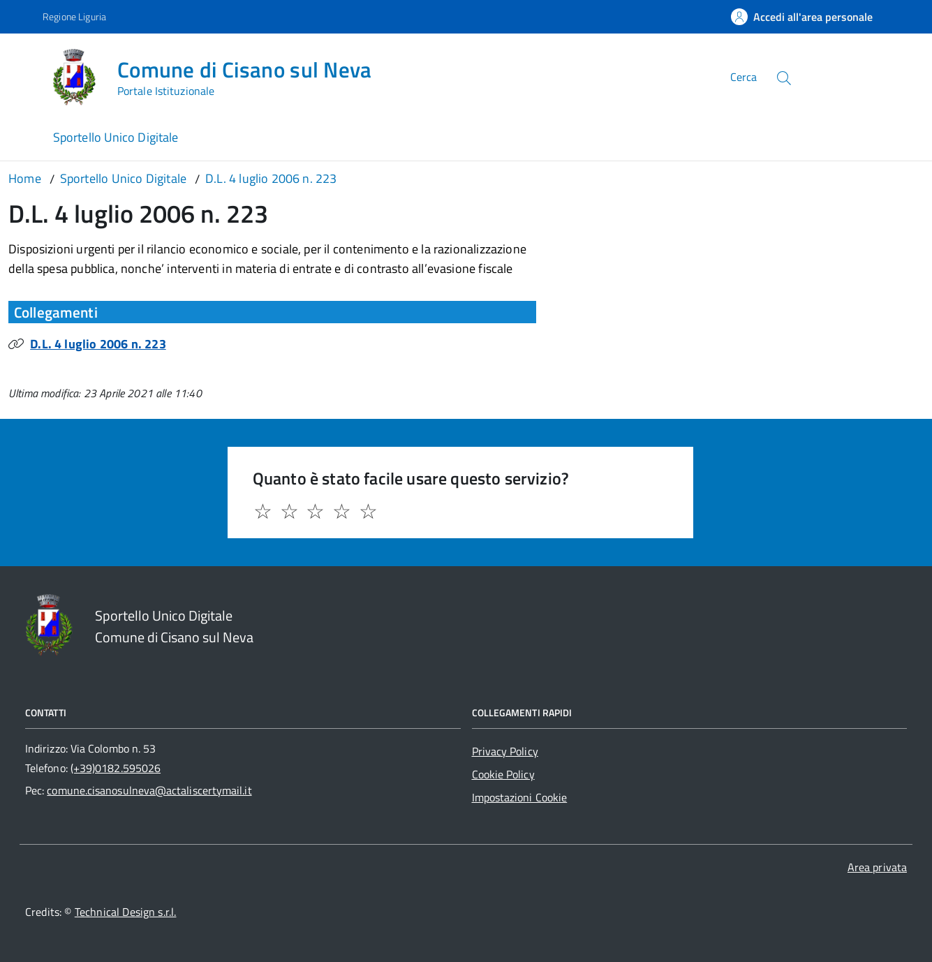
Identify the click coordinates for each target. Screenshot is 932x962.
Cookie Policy (503, 774)
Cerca (743, 76)
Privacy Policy (505, 751)
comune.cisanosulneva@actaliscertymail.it (149, 790)
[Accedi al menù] (25, 75)
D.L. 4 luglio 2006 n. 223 (98, 343)
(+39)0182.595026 (116, 768)
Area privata (877, 867)
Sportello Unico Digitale (115, 137)
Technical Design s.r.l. (126, 911)
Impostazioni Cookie (520, 797)
